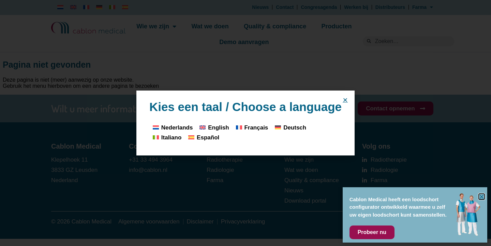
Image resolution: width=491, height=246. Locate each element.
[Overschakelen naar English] (214, 127)
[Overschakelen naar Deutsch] (290, 127)
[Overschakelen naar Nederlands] (172, 127)
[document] (245, 123)
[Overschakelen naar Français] (252, 127)
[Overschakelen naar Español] (204, 137)
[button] (345, 99)
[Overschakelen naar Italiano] (167, 137)
